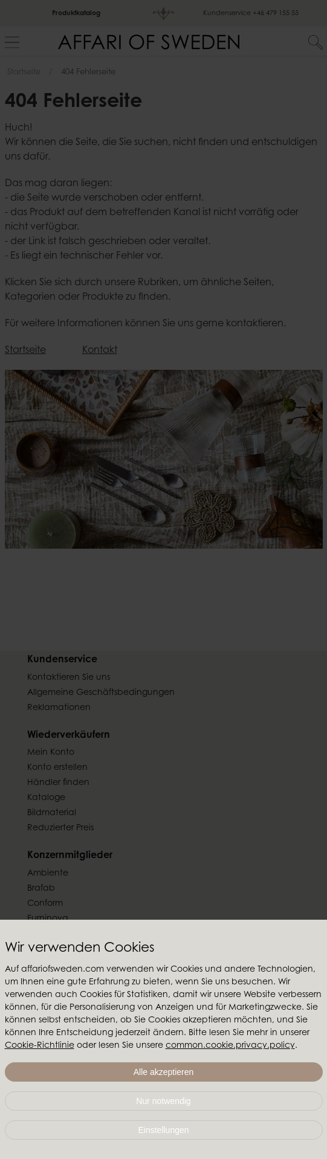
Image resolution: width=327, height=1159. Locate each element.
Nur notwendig (163, 1101)
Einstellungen (163, 1130)
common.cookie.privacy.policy (230, 1046)
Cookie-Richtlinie (39, 1046)
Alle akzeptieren (164, 1072)
